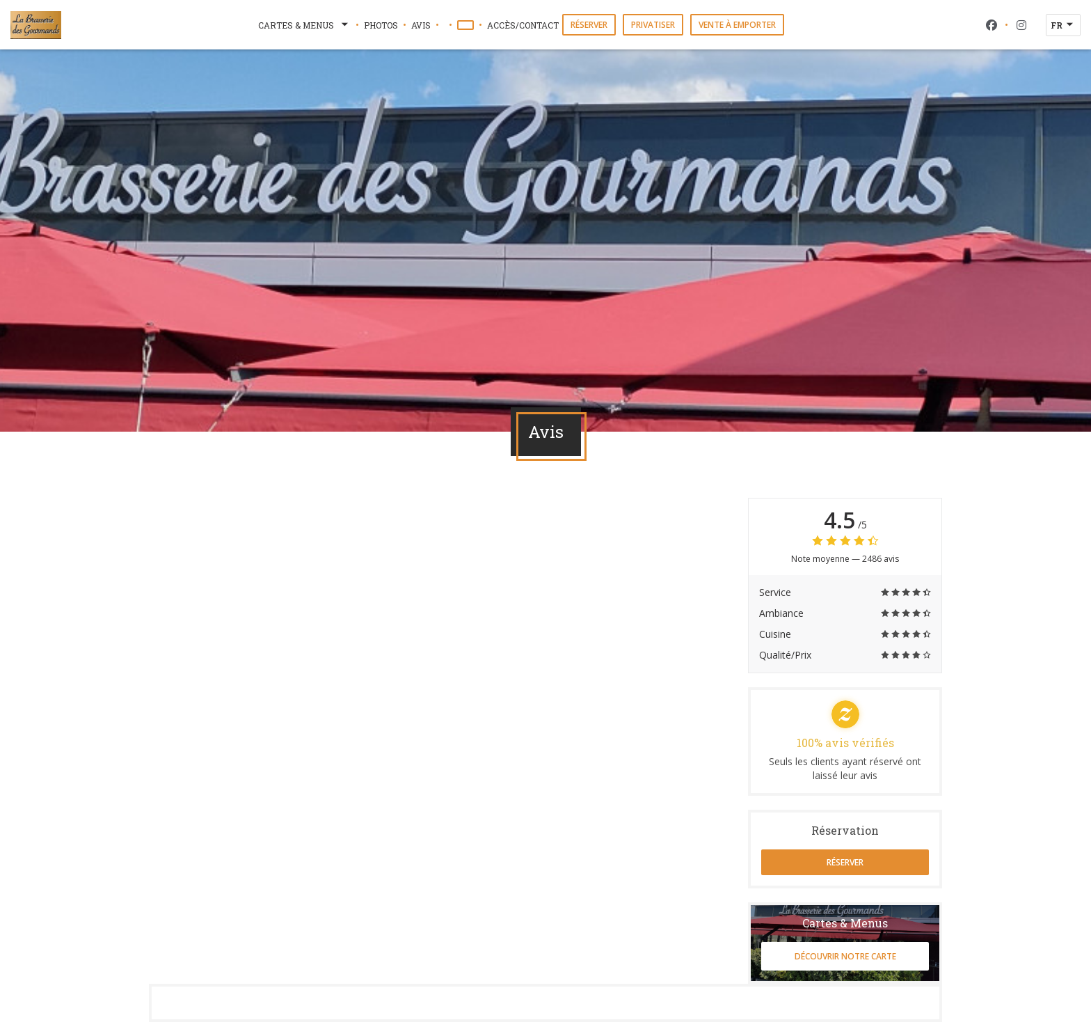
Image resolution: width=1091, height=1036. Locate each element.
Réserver (589, 25)
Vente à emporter (737, 25)
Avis (421, 25)
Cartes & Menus (304, 25)
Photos (381, 25)
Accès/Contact (523, 25)
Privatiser (653, 25)
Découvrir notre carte (845, 956)
